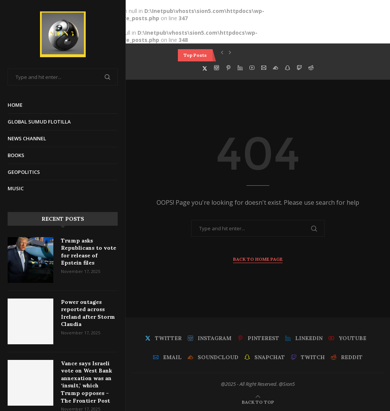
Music (16, 188)
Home (15, 104)
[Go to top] (258, 401)
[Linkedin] (240, 67)
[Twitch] (299, 67)
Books (16, 155)
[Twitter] (204, 67)
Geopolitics (24, 172)
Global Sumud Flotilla (39, 121)
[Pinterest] (228, 67)
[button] (222, 52)
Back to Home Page (258, 259)
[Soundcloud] (275, 67)
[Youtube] (251, 67)
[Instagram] (216, 67)
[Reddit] (310, 67)
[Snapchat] (287, 67)
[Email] (263, 67)
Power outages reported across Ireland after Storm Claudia (88, 313)
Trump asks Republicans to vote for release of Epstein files (88, 252)
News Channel (27, 138)
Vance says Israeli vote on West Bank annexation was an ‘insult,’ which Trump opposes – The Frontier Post (86, 382)
